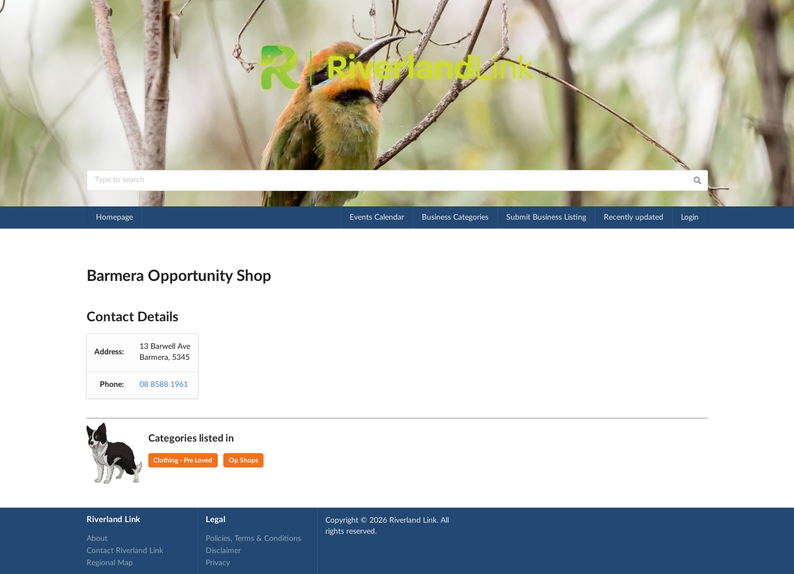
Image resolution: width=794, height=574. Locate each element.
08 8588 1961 (164, 385)
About (97, 539)
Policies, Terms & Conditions (253, 539)
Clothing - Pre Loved (182, 460)
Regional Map (110, 563)
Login (690, 217)
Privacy (218, 563)
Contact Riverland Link (125, 551)
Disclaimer (223, 551)
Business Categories (455, 217)
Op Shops (243, 460)
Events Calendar (377, 217)
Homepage (114, 217)
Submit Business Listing (546, 217)
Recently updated (633, 217)
